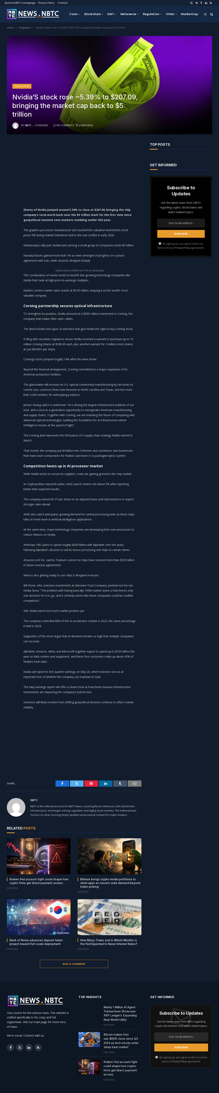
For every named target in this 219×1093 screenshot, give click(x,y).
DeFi (110, 14)
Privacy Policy (46, 2)
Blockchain (92, 14)
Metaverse (129, 14)
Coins (73, 14)
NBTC (28, 125)
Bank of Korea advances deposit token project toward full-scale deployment (36, 942)
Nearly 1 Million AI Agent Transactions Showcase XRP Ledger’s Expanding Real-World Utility (120, 1013)
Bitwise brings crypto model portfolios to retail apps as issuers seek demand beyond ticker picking (110, 883)
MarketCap (189, 14)
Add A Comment (74, 964)
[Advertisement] (85, 169)
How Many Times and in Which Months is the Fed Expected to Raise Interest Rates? (108, 942)
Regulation (151, 14)
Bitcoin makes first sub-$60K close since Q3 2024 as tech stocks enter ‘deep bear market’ (121, 1041)
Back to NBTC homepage (20, 2)
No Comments (63, 125)
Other (170, 14)
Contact (63, 2)
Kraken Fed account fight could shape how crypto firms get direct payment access (39, 881)
